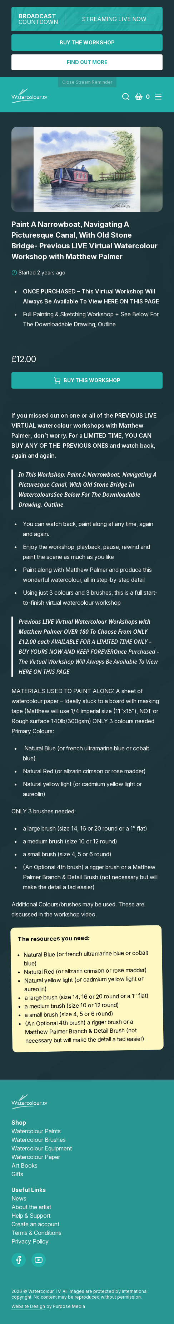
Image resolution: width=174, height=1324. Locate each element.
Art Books (24, 1165)
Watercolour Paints (36, 1131)
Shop (18, 1122)
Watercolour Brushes (38, 1139)
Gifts (17, 1174)
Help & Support (30, 1215)
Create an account (35, 1224)
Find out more (87, 62)
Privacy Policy (30, 1241)
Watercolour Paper (35, 1156)
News (18, 1198)
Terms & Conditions (36, 1232)
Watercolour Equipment (41, 1148)
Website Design (28, 1306)
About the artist (31, 1207)
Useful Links (28, 1189)
